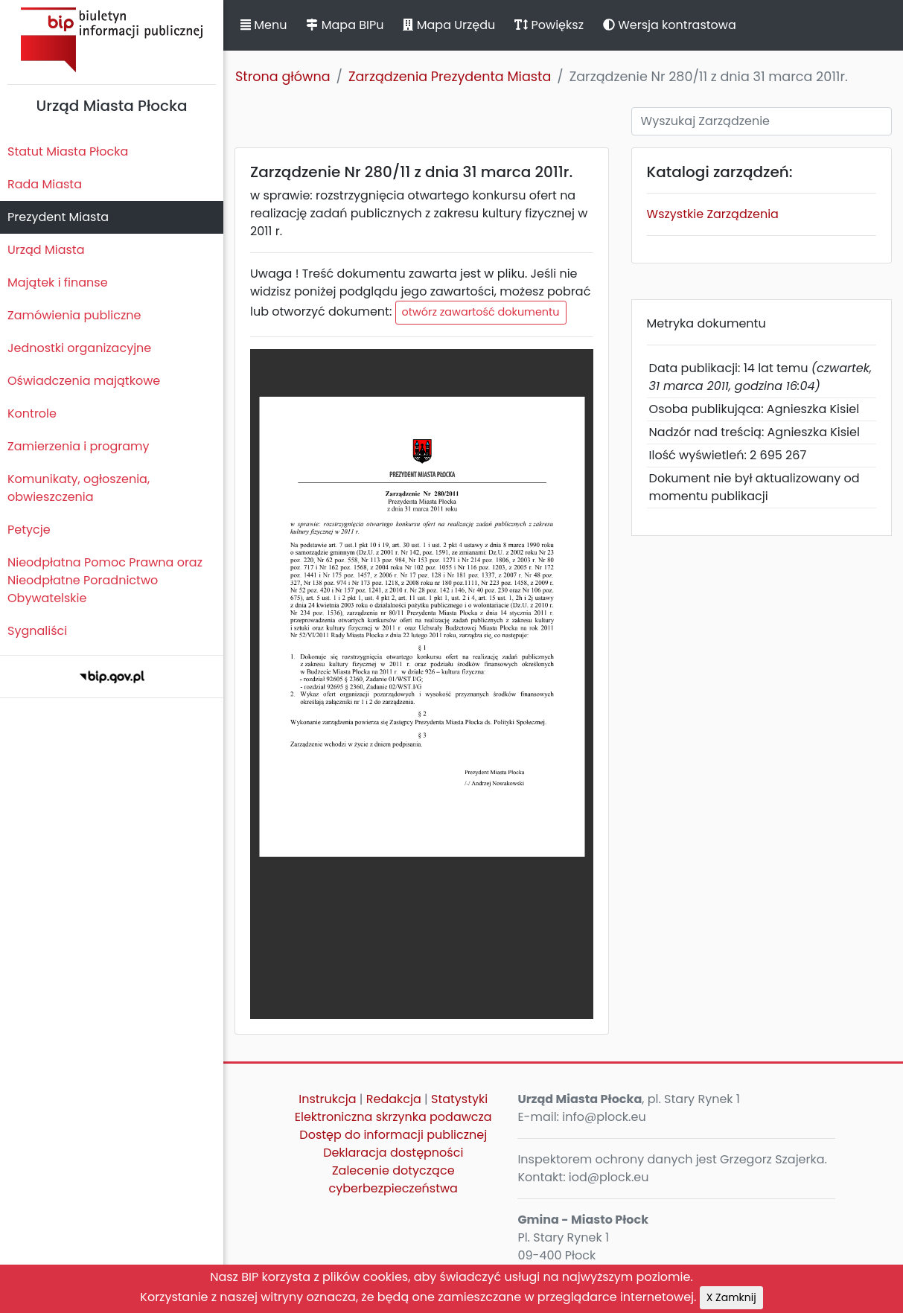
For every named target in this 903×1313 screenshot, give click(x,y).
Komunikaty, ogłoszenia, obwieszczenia (78, 487)
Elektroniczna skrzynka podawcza (393, 1116)
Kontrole (32, 413)
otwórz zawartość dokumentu (481, 311)
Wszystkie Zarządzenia (713, 214)
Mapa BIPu (344, 24)
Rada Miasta (44, 184)
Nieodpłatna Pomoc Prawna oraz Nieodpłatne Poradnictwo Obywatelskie (104, 580)
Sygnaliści (37, 630)
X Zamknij (731, 1297)
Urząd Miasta (45, 249)
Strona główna (283, 77)
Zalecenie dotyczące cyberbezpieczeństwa (393, 1179)
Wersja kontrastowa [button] (669, 24)
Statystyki (459, 1099)
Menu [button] (263, 24)
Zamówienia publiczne (74, 315)
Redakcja (393, 1099)
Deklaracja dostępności (393, 1152)
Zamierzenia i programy (78, 446)
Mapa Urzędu (449, 24)
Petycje (29, 529)
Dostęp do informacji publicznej (393, 1134)
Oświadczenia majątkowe (83, 380)
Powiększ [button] (549, 24)
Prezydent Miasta (58, 217)
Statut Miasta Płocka (67, 151)
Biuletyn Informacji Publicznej (111, 39)
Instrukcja (327, 1099)
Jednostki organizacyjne (79, 348)
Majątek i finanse (57, 282)
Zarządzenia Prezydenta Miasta (449, 77)
